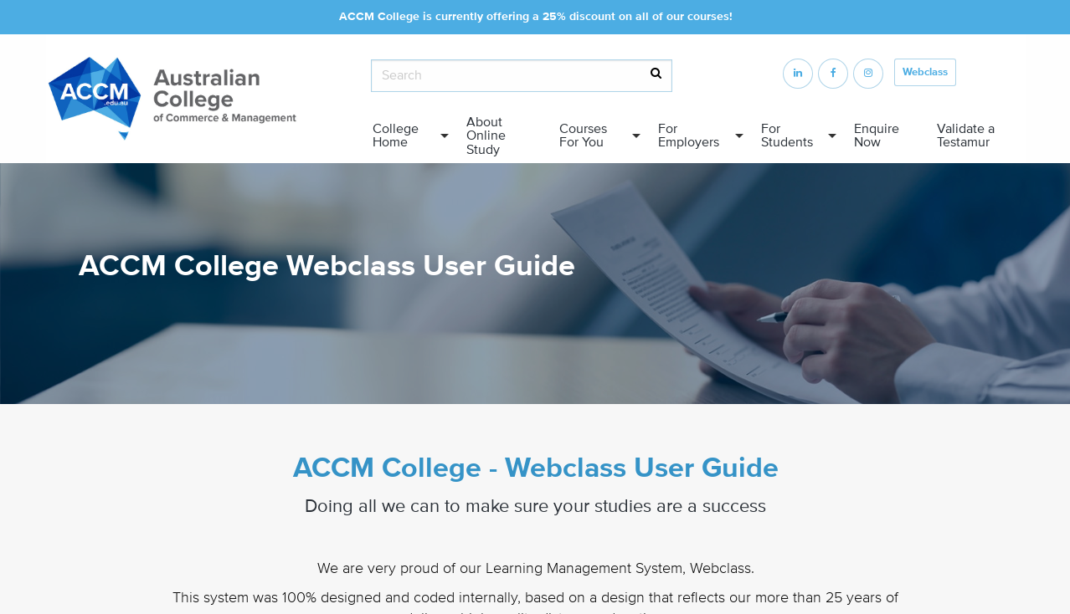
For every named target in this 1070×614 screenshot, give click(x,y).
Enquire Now (876, 135)
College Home (396, 135)
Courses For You (583, 135)
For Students (787, 135)
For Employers (688, 135)
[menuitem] (406, 136)
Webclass (925, 71)
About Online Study (486, 135)
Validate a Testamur (966, 135)
